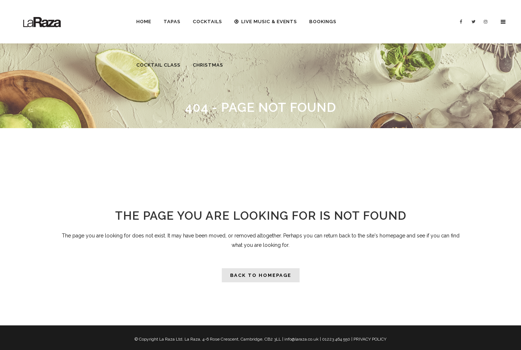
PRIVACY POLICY (369, 339)
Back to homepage (260, 275)
